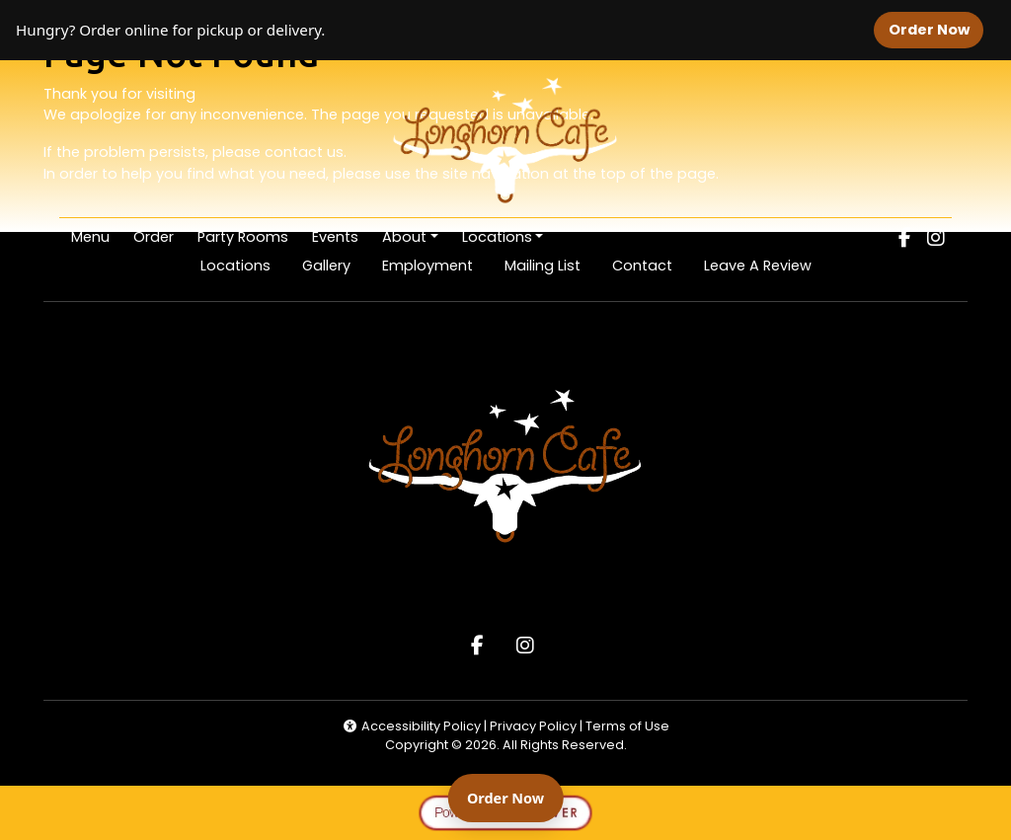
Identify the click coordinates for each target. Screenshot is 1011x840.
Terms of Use (627, 726)
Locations (235, 265)
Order (159, 236)
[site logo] (505, 140)
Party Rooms (242, 237)
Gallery (326, 265)
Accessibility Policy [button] (412, 726)
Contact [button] (650, 265)
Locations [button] (497, 237)
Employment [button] (435, 265)
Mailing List (543, 265)
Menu (90, 237)
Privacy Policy (535, 726)
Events (335, 237)
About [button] (404, 237)
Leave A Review (765, 265)
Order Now (936, 29)
